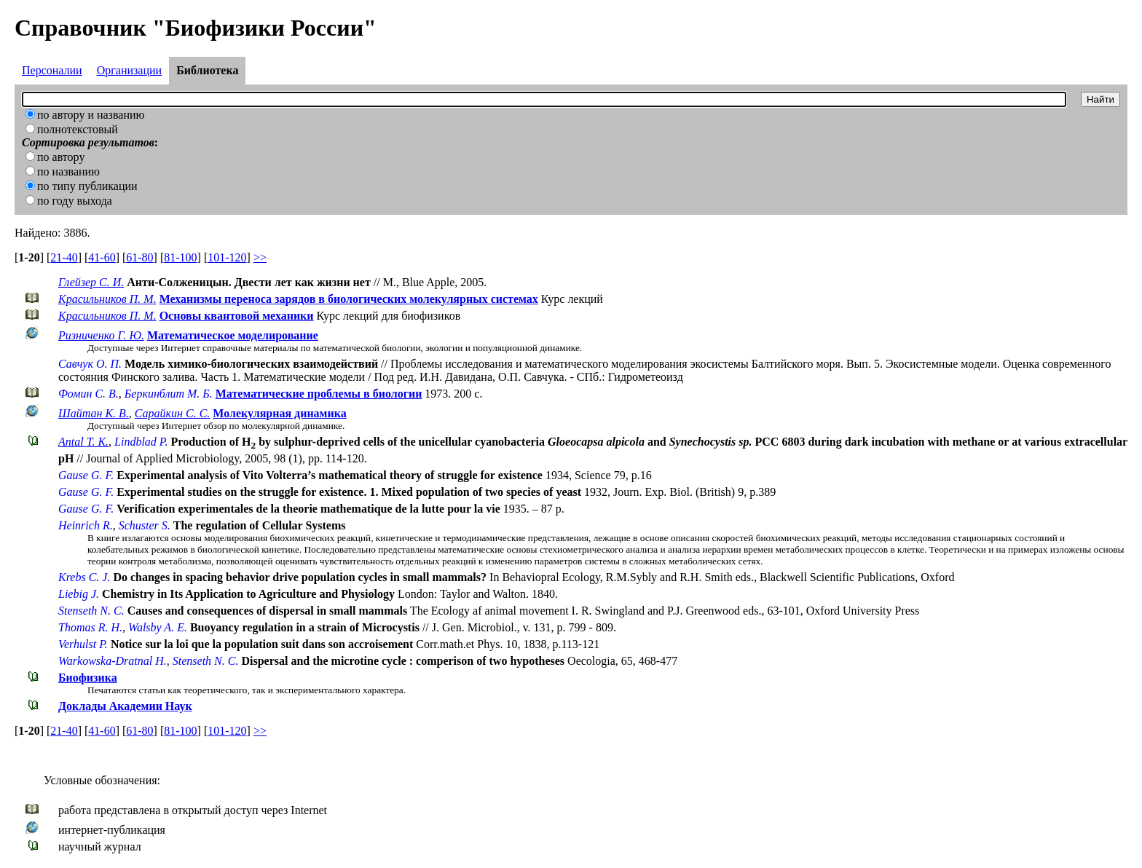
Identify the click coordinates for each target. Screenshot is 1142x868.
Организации (129, 70)
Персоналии (52, 70)
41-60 (101, 257)
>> (260, 257)
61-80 (139, 257)
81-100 (180, 257)
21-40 (63, 257)
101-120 (227, 257)
